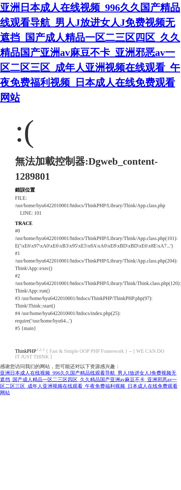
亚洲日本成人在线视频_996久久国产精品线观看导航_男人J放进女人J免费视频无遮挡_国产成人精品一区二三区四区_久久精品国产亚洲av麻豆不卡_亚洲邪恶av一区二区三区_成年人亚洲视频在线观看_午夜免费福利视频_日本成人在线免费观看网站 (90, 52)
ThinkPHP (25, 351)
